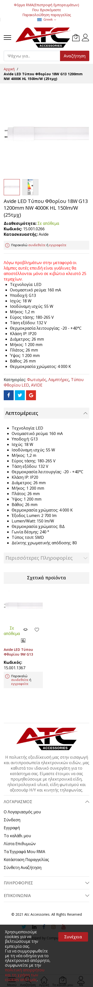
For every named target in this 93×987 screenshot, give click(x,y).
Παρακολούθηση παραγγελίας (46, 14)
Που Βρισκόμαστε (46, 9)
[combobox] (34, 56)
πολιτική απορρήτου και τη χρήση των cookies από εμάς (24, 974)
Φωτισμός (36, 379)
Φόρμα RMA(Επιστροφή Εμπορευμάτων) (46, 4)
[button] (30, 187)
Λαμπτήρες (58, 379)
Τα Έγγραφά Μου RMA (24, 851)
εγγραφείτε (57, 245)
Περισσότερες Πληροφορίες (39, 557)
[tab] (46, 413)
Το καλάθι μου (17, 835)
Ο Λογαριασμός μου (22, 812)
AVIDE (36, 385)
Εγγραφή (12, 827)
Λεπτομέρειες (21, 413)
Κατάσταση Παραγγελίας (26, 859)
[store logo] (43, 37)
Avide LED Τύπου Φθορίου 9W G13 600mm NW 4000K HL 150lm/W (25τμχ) (22, 656)
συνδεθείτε (37, 245)
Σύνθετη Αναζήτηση (22, 867)
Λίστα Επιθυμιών (20, 843)
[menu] (7, 37)
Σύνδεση (12, 820)
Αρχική (9, 69)
